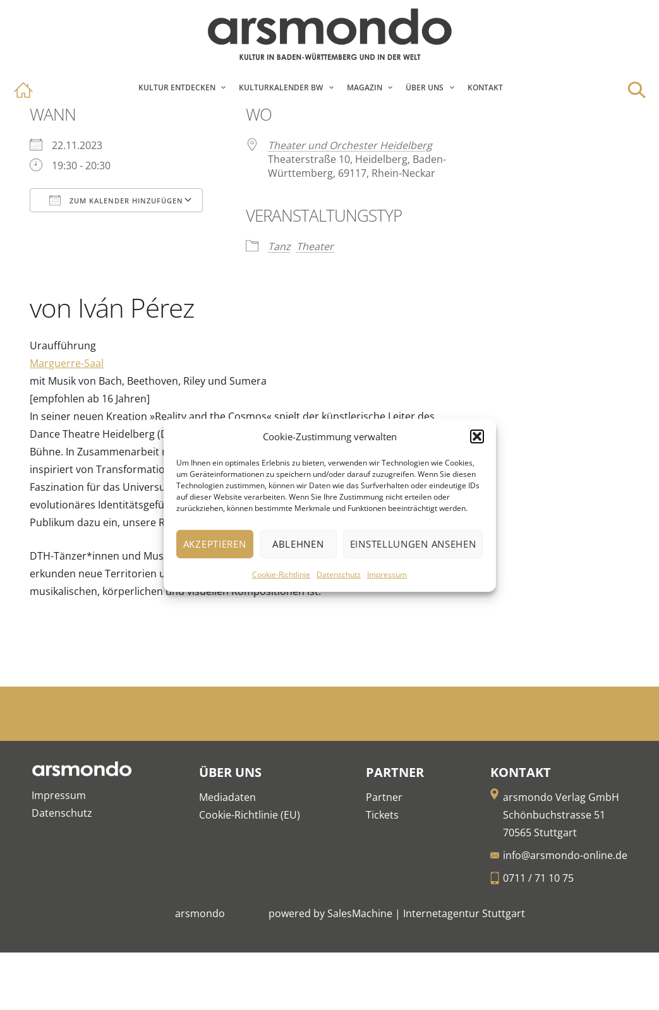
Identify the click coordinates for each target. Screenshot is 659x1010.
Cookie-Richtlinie (281, 574)
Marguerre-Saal (67, 363)
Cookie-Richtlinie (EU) (249, 815)
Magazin (364, 87)
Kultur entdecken (176, 87)
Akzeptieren (214, 544)
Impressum (387, 574)
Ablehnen (298, 544)
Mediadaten (227, 797)
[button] (477, 436)
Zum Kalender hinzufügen (116, 200)
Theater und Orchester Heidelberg (350, 145)
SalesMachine (359, 913)
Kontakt (485, 87)
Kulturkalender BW (281, 87)
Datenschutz (339, 574)
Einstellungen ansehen (413, 544)
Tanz (279, 246)
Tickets (382, 815)
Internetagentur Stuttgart (464, 913)
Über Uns (425, 87)
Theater (315, 246)
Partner (384, 797)
